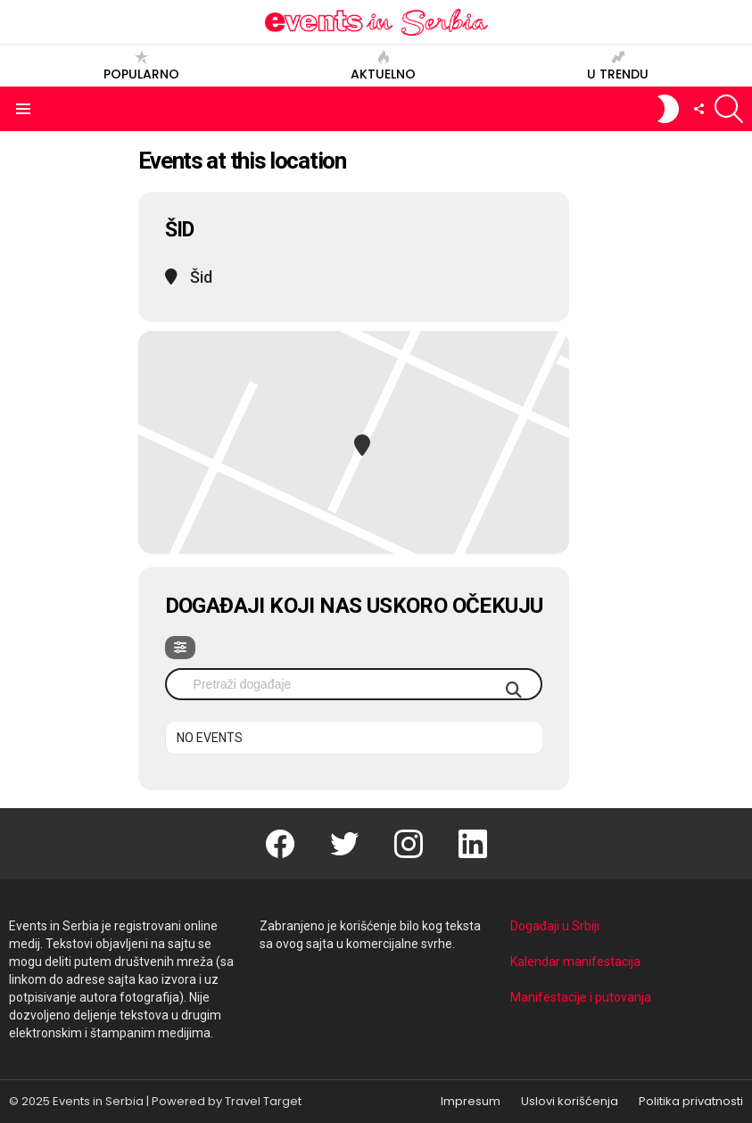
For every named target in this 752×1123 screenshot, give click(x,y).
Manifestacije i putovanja (580, 997)
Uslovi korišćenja (569, 1101)
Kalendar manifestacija (575, 961)
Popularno (141, 65)
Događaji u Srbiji (554, 926)
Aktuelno (383, 65)
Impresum (470, 1101)
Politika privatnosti (691, 1101)
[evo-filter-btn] (180, 647)
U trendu (618, 65)
